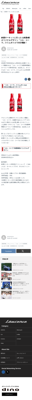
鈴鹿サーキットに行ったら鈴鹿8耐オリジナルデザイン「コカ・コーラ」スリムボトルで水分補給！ (15, 40)
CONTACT (9, 394)
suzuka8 (15, 49)
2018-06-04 (10, 48)
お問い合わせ (20, 358)
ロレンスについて (21, 353)
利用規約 (3, 362)
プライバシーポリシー (22, 362)
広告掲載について (5, 358)
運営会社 (3, 353)
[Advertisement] (14, 199)
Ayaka (9, 49)
